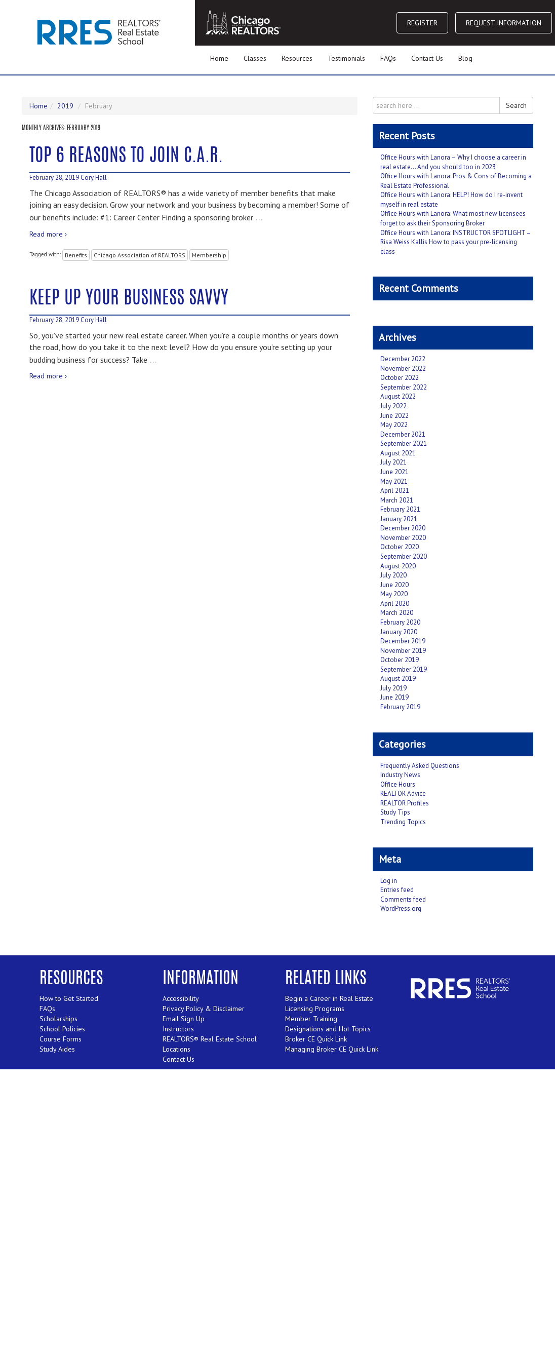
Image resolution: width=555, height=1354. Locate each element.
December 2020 (402, 528)
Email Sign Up (184, 1018)
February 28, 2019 (54, 177)
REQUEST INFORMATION (503, 22)
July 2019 (393, 688)
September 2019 (403, 669)
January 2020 (398, 632)
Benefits (76, 255)
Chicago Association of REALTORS (139, 255)
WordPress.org (400, 908)
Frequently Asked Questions (419, 765)
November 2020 (403, 537)
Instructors (178, 1028)
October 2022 (399, 377)
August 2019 (398, 678)
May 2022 (394, 424)
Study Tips (395, 812)
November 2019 (403, 650)
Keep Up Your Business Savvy (128, 299)
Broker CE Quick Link (316, 1038)
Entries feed (397, 889)
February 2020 (400, 622)
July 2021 (393, 462)
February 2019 (400, 707)
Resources (297, 58)
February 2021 (400, 509)
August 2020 (398, 566)
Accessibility (181, 998)
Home (219, 58)
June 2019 (394, 697)
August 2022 (398, 396)
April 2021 (394, 490)
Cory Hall (94, 177)
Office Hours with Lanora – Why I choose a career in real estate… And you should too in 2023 (453, 162)
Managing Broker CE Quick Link (331, 1049)
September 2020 (403, 556)
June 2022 (394, 415)
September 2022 (403, 387)
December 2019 (402, 641)
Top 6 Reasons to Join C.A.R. (126, 156)
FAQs (388, 58)
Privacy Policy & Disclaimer (204, 1008)
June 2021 (394, 472)
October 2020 (399, 547)
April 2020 (394, 603)
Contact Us (427, 58)
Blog (465, 58)
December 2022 (402, 359)
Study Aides (57, 1049)
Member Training (311, 1018)
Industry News (400, 774)
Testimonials (346, 58)
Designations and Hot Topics (328, 1028)
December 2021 (402, 434)
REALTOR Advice (403, 793)
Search (516, 105)
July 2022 (393, 406)
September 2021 (403, 443)
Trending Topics (403, 822)
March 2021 (396, 500)
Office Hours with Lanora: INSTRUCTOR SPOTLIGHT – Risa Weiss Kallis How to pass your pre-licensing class (455, 242)
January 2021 (398, 519)
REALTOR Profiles (404, 803)
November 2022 (403, 368)
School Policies (62, 1028)
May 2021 (394, 481)
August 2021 (398, 453)
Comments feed (403, 899)
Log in (388, 880)
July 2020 (393, 575)
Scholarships (58, 1018)
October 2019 (399, 659)
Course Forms (60, 1038)
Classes (255, 58)
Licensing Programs (314, 1008)
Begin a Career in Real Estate (329, 998)
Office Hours (397, 784)
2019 (65, 105)
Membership (209, 255)
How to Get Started (68, 998)
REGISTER (422, 22)
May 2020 (394, 594)
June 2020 (394, 585)
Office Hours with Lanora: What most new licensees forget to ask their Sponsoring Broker (453, 218)
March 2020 (396, 612)
